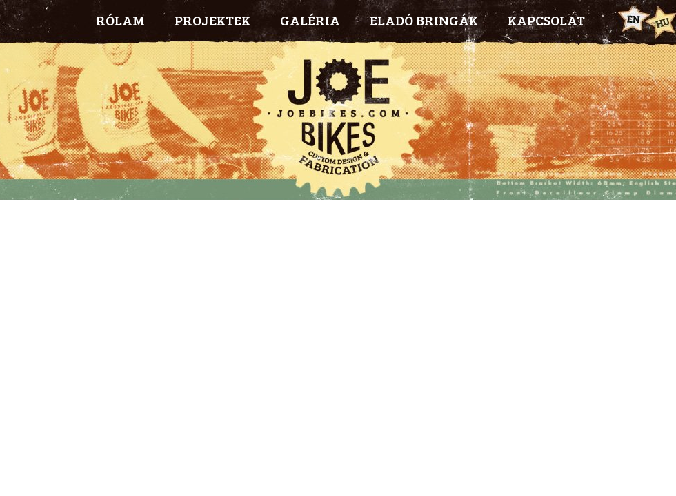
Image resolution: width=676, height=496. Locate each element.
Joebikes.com (338, 120)
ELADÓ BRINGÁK (424, 20)
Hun (660, 21)
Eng (632, 19)
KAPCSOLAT (546, 20)
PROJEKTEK (212, 20)
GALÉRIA (310, 20)
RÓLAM (120, 20)
